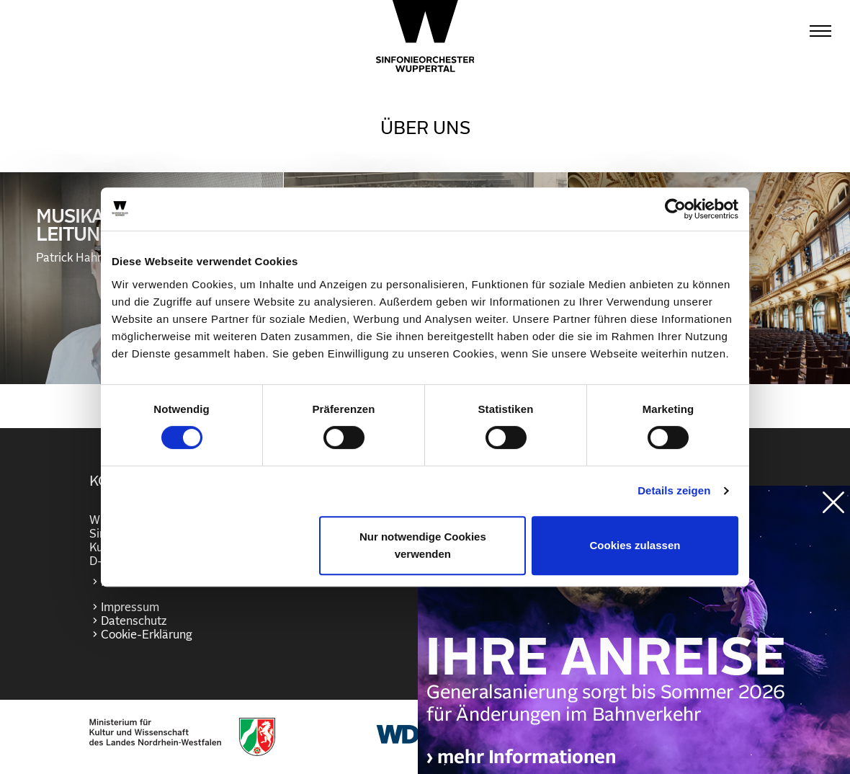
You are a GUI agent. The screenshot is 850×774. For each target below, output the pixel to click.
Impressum (130, 607)
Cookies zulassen (635, 545)
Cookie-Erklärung (146, 635)
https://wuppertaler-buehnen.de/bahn (634, 644)
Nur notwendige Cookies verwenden (422, 545)
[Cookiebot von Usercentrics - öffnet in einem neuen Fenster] (675, 209)
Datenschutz (133, 621)
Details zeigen (674, 490)
